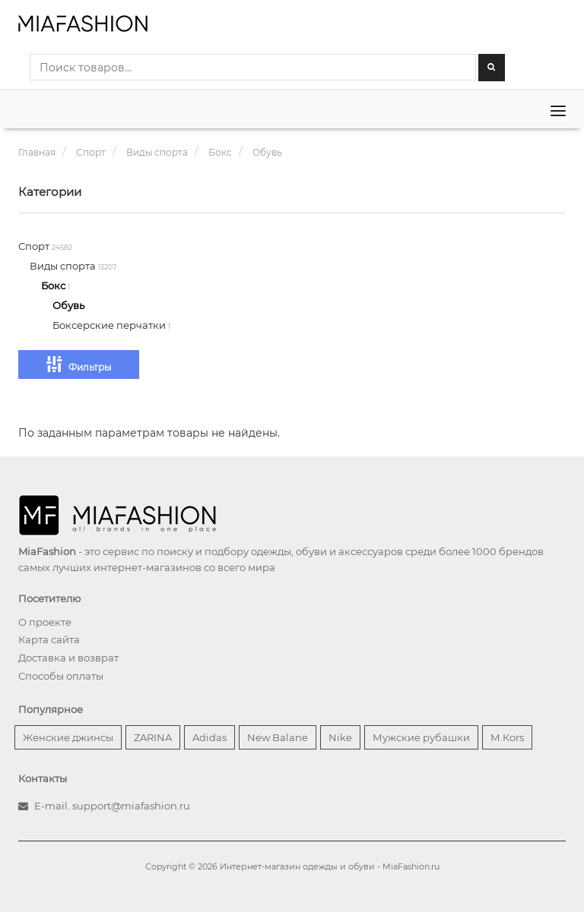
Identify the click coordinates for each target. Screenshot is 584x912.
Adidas (209, 737)
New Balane (277, 737)
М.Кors (507, 737)
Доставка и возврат (68, 658)
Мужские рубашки (421, 737)
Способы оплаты (60, 676)
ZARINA (153, 737)
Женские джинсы (68, 737)
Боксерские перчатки (110, 325)
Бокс (54, 285)
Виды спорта (64, 266)
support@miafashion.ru (131, 806)
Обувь (68, 305)
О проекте (44, 622)
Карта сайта (49, 639)
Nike (340, 737)
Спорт (35, 246)
